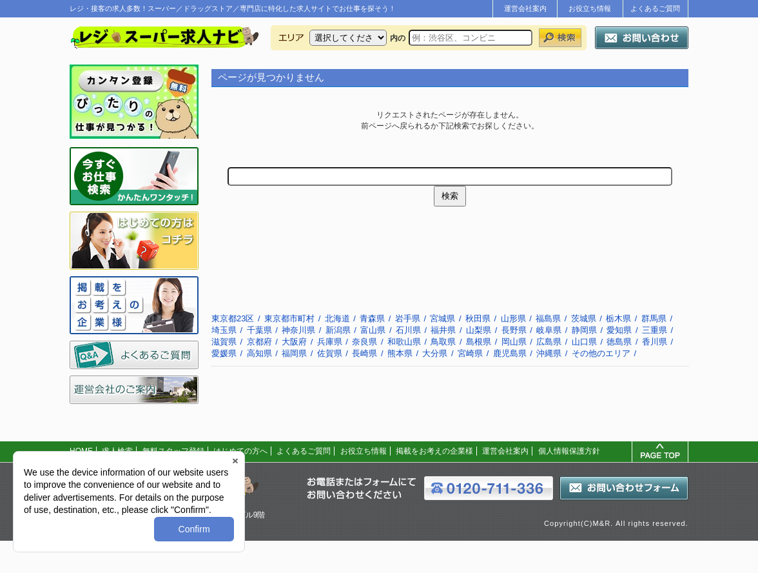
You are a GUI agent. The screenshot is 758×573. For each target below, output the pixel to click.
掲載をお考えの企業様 (434, 451)
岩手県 (407, 318)
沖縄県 (548, 353)
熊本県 (400, 353)
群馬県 (653, 318)
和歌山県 (404, 342)
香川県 (654, 342)
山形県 (513, 318)
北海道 (337, 318)
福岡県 (294, 353)
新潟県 (338, 330)
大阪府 (294, 342)
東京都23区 (232, 318)
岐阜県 (548, 330)
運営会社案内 (525, 8)
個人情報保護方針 (569, 451)
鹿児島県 (510, 353)
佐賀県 (329, 353)
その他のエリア (601, 353)
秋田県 (478, 318)
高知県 (259, 353)
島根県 (478, 342)
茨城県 (583, 318)
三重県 (654, 330)
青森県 (372, 318)
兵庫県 (329, 342)
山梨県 (478, 330)
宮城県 (442, 318)
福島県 (548, 318)
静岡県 (584, 330)
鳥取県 (443, 342)
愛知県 (619, 330)
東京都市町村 (289, 318)
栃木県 (618, 318)
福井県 (443, 330)
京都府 (259, 342)
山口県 (584, 342)
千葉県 (259, 330)
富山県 (372, 330)
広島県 (548, 342)
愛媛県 (224, 353)
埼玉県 (224, 330)
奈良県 (364, 342)
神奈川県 (298, 330)
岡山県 (514, 342)
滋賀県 (224, 342)
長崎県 (364, 353)
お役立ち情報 (589, 8)
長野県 (514, 330)
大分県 (434, 353)
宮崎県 (470, 353)
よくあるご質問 (655, 8)
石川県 (408, 330)
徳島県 (619, 342)
